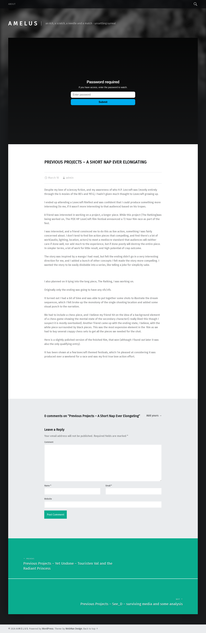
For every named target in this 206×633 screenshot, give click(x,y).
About (11, 4)
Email (108, 485)
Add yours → (154, 415)
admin (70, 177)
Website (48, 499)
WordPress (47, 628)
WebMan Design (74, 628)
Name (47, 485)
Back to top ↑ (90, 628)
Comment (48, 442)
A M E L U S (22, 628)
